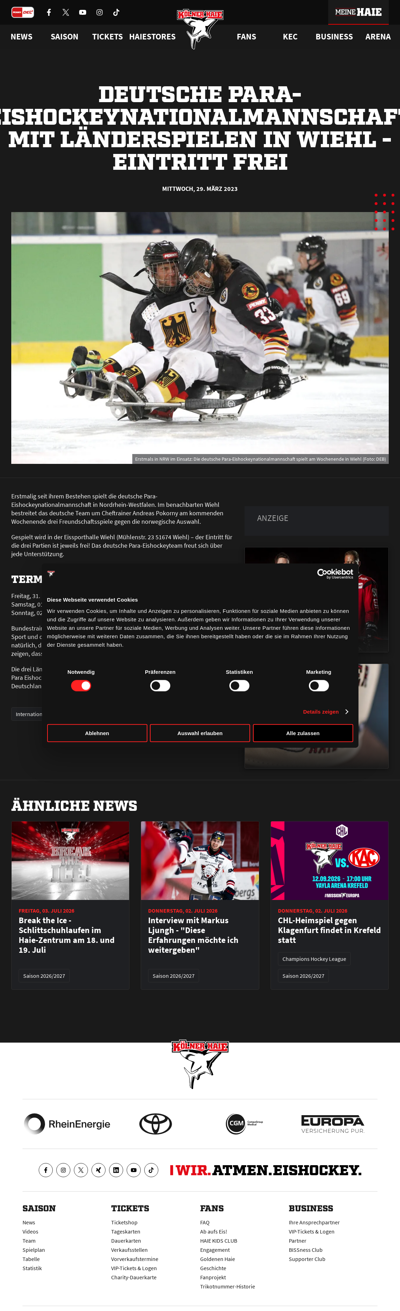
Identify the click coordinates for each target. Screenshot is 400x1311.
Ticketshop (124, 1222)
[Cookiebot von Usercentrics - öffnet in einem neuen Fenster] (322, 574)
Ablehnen (97, 733)
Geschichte (213, 1268)
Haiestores (152, 36)
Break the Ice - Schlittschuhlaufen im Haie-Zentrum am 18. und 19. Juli (67, 935)
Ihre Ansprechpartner (314, 1222)
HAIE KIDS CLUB (218, 1240)
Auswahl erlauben (199, 733)
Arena (378, 36)
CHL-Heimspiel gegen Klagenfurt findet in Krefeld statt (329, 930)
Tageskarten (125, 1231)
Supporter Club (307, 1258)
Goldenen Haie (217, 1258)
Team (29, 1240)
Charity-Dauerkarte (134, 1277)
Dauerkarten (126, 1240)
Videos (30, 1231)
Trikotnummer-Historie (227, 1286)
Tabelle (31, 1258)
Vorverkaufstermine (134, 1258)
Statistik (32, 1268)
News (29, 1222)
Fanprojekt (213, 1277)
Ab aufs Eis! (213, 1231)
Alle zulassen (302, 733)
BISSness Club (306, 1249)
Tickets (107, 36)
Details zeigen (321, 712)
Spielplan (34, 1249)
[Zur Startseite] (200, 29)
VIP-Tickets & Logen (134, 1268)
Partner (297, 1240)
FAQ (205, 1222)
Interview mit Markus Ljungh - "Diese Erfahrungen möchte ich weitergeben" (193, 935)
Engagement (215, 1249)
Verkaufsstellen (129, 1249)
